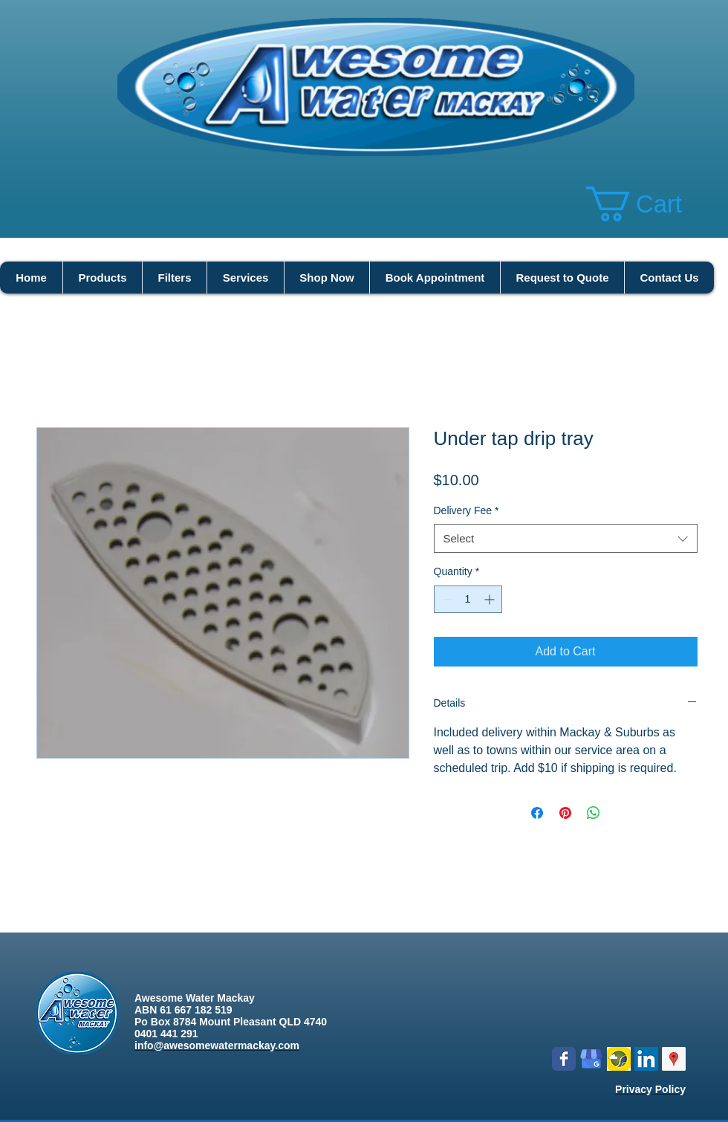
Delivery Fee (466, 510)
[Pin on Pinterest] (565, 813)
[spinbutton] (468, 599)
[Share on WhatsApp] (593, 813)
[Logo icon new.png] (619, 1059)
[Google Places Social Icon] (674, 1059)
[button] (653, 204)
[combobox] (566, 538)
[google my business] (591, 1059)
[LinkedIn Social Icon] (646, 1059)
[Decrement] (445, 599)
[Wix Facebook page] (564, 1059)
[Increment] (490, 599)
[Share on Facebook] (537, 813)
